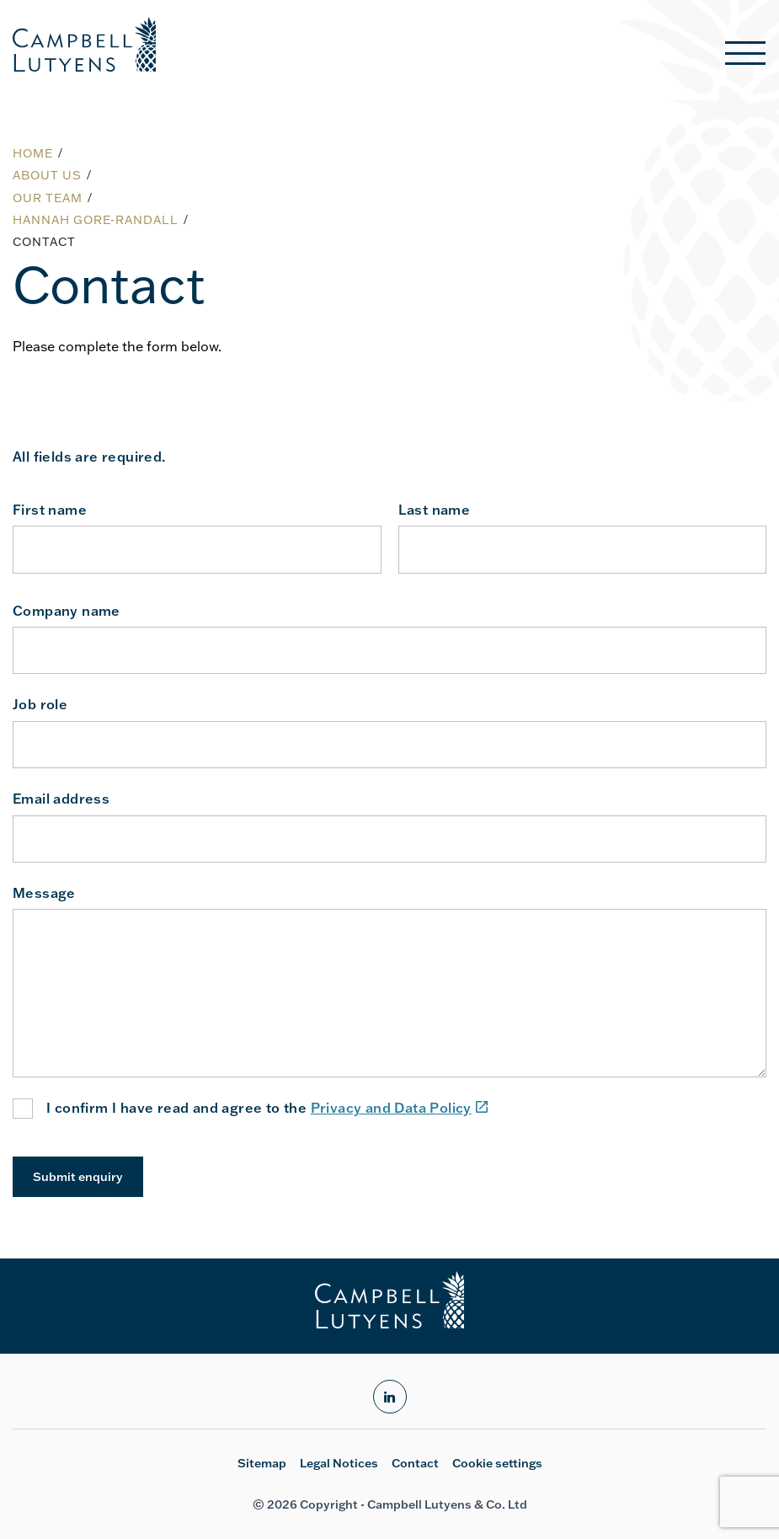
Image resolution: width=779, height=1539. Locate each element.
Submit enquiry (78, 1176)
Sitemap (261, 1463)
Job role (40, 704)
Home (33, 153)
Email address (61, 798)
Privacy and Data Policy (399, 1107)
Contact (415, 1463)
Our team (48, 198)
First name (50, 509)
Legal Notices (339, 1463)
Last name (434, 509)
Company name (66, 610)
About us (47, 175)
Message (44, 892)
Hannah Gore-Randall (96, 219)
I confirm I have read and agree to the (267, 1108)
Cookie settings (497, 1463)
